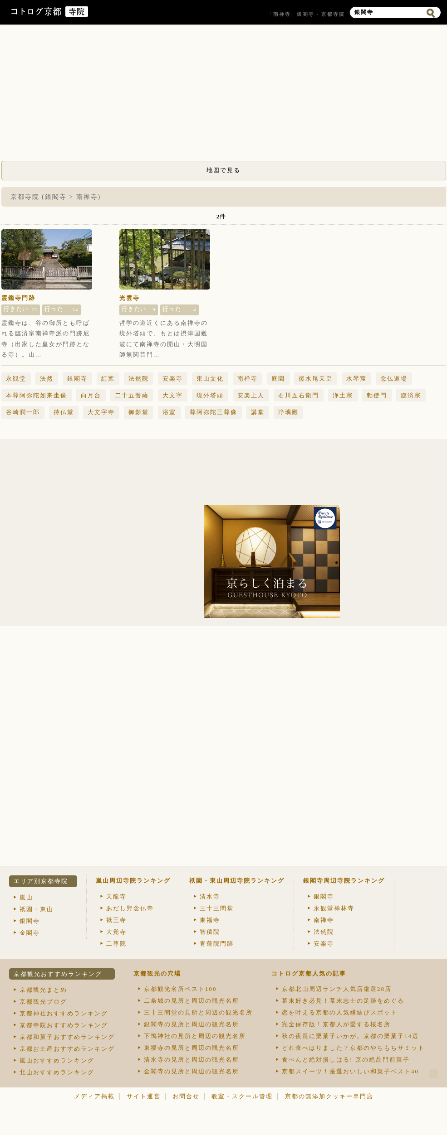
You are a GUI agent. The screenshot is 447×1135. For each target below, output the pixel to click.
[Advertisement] (223, 95)
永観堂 (16, 378)
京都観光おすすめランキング (58, 974)
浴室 (169, 412)
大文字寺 (101, 412)
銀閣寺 (77, 378)
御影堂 (138, 412)
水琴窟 (356, 378)
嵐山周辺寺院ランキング (133, 880)
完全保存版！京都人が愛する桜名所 (336, 1024)
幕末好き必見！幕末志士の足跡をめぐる (343, 1000)
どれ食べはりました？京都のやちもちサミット (353, 1047)
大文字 (172, 395)
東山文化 (210, 378)
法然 (47, 378)
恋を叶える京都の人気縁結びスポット (340, 1012)
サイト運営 (144, 1096)
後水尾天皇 (316, 378)
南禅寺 (247, 378)
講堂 (258, 412)
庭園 (278, 378)
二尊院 (116, 943)
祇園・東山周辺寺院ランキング (237, 880)
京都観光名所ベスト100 (180, 988)
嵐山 (26, 897)
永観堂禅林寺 (334, 908)
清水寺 (210, 896)
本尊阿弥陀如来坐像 (36, 395)
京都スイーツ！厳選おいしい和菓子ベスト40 (350, 1071)
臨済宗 (411, 395)
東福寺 (210, 920)
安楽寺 (172, 378)
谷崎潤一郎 (23, 412)
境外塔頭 (210, 395)
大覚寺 (116, 931)
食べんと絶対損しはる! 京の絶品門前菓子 (346, 1059)
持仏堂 (64, 412)
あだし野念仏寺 (130, 908)
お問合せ (186, 1096)
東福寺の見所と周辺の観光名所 (191, 1047)
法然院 (138, 378)
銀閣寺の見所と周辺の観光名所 (191, 1024)
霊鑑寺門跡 (18, 298)
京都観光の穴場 (157, 973)
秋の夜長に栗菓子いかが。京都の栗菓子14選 (350, 1036)
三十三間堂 (217, 908)
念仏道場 (394, 378)
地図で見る (223, 170)
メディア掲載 (94, 1096)
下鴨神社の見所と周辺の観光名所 (195, 1036)
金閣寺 (30, 932)
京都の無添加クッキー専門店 (329, 1096)
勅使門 (377, 395)
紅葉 (108, 378)
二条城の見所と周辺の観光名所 (191, 1000)
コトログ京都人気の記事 (308, 973)
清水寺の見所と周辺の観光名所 (191, 1059)
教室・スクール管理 (242, 1096)
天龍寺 (116, 896)
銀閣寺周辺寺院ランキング (344, 880)
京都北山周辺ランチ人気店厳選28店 (337, 988)
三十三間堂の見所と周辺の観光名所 (198, 1012)
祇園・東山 (37, 909)
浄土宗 (343, 395)
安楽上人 (251, 395)
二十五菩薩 (132, 395)
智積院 (210, 931)
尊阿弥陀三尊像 (213, 412)
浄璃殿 (288, 412)
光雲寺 (129, 298)
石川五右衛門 (298, 395)
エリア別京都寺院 (41, 881)
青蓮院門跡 (217, 943)
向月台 (91, 395)
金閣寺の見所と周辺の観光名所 (191, 1071)
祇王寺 (116, 920)
